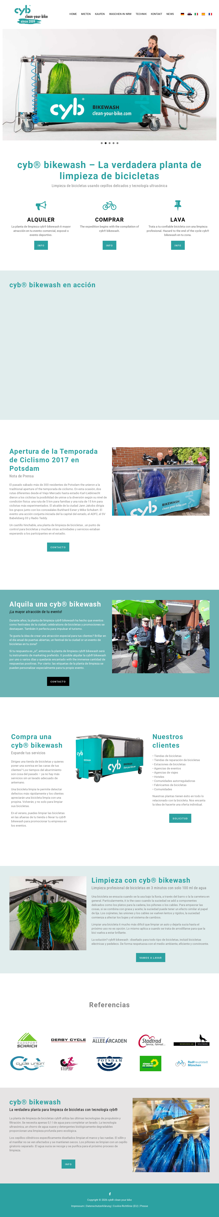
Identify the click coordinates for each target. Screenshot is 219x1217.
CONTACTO (58, 547)
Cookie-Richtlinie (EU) (125, 1206)
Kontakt (156, 14)
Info (41, 245)
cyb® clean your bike (120, 1199)
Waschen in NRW (120, 14)
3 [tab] (110, 143)
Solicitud (180, 818)
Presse (144, 1206)
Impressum (77, 1206)
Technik (141, 14)
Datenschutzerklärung (98, 1206)
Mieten (86, 14)
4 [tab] (113, 143)
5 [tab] (117, 143)
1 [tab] (102, 143)
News (170, 14)
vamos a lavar (150, 957)
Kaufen (100, 14)
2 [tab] (106, 143)
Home (73, 14)
